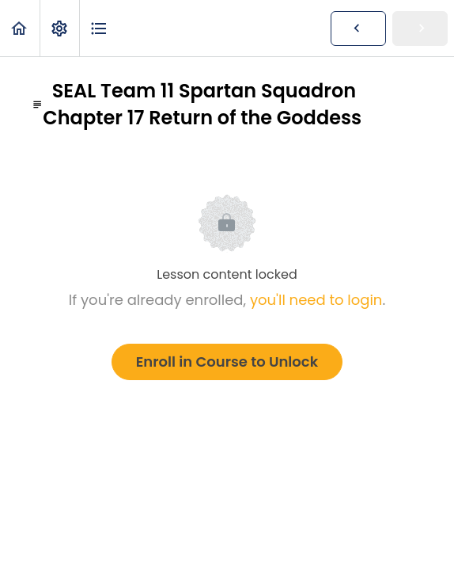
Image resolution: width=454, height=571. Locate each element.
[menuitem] (59, 28)
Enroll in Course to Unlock (227, 361)
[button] (20, 28)
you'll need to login (316, 300)
